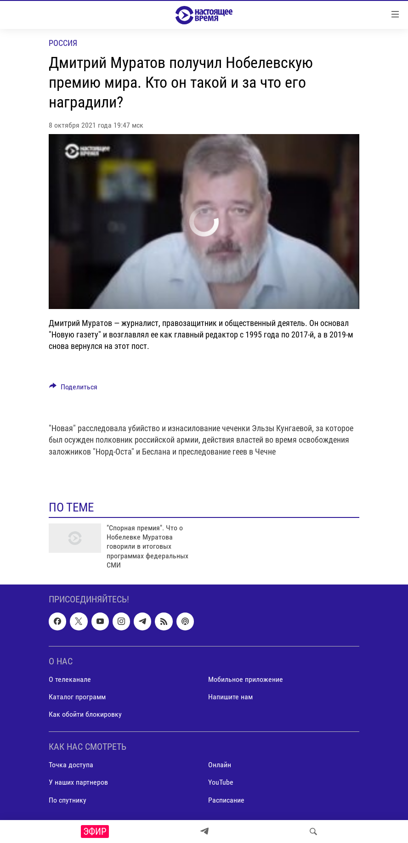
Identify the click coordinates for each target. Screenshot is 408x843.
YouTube (220, 782)
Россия (63, 43)
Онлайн (219, 764)
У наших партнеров (78, 782)
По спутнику (67, 799)
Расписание (226, 799)
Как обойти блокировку (85, 714)
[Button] (73, 389)
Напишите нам (230, 696)
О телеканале (70, 679)
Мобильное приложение (245, 679)
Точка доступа (71, 764)
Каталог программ (77, 696)
